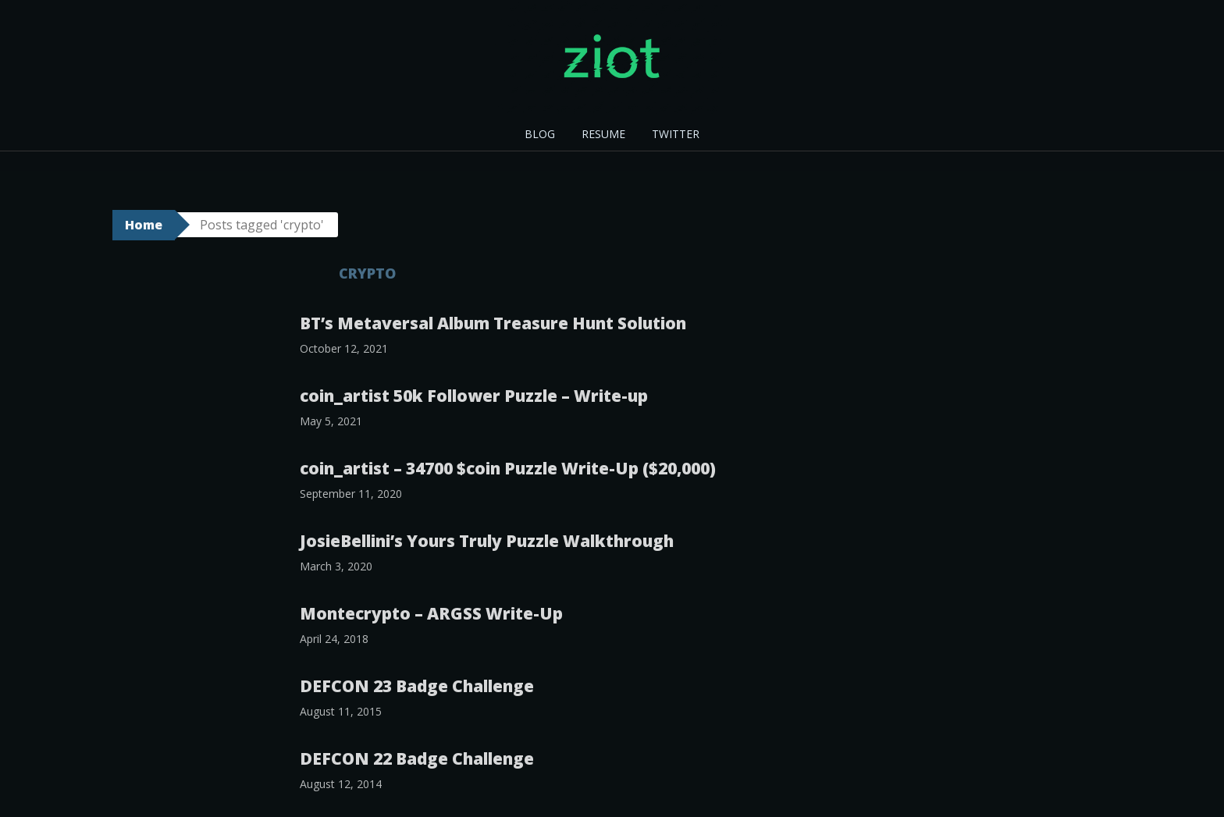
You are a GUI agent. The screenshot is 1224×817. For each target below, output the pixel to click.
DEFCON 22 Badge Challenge (417, 758)
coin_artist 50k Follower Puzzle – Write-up (474, 396)
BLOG (540, 133)
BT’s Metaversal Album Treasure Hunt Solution (493, 323)
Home (143, 224)
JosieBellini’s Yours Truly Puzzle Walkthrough (487, 541)
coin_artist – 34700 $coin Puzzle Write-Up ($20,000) (508, 468)
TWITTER (675, 133)
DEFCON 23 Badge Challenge (417, 686)
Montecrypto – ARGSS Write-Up (431, 613)
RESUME (603, 133)
